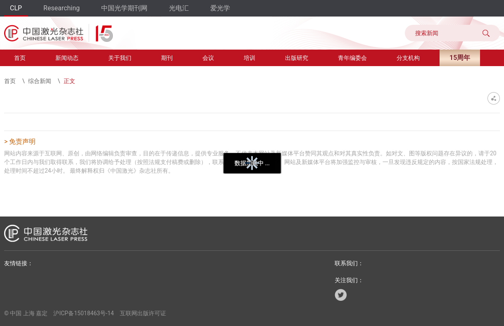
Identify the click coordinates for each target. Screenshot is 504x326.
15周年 (459, 58)
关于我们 (119, 58)
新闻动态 (66, 58)
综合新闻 (39, 81)
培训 (249, 58)
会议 (208, 58)
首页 (20, 58)
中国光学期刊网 (124, 8)
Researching (61, 8)
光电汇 (179, 8)
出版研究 (296, 58)
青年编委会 (352, 58)
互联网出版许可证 (143, 313)
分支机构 (408, 58)
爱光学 (220, 8)
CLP (16, 8)
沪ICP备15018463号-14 (83, 313)
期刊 (167, 58)
